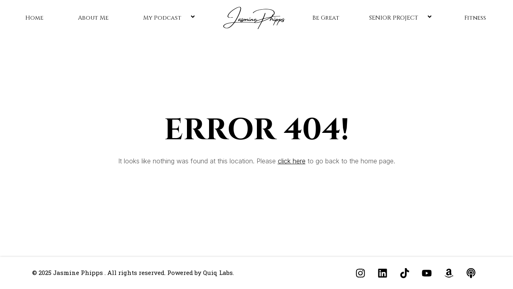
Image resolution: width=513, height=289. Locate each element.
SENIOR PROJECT (402, 17)
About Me (93, 18)
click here (292, 161)
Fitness (475, 18)
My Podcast (170, 17)
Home (34, 18)
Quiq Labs (218, 273)
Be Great (325, 18)
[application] (184, 17)
